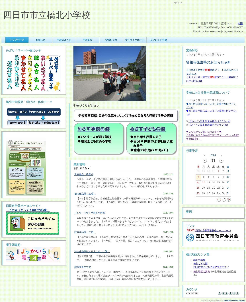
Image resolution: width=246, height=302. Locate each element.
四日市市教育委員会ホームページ (213, 230)
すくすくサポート (134, 40)
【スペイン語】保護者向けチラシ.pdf (208, 124)
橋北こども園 (200, 263)
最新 (81, 168)
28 (198, 172)
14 (213, 183)
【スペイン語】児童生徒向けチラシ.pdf (209, 121)
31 (213, 172)
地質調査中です (82, 267)
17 (228, 183)
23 (223, 188)
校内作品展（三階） (85, 193)
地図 (240, 23)
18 (198, 188)
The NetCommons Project (234, 301)
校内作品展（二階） (85, 232)
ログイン (177, 2)
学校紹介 (87, 40)
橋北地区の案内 (201, 271)
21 (213, 188)
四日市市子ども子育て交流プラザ (211, 267)
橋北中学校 (199, 260)
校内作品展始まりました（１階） (92, 251)
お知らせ (40, 40)
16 (223, 183)
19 (203, 188)
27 (208, 194)
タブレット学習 (158, 40)
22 (218, 188)
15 (218, 183)
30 (208, 172)
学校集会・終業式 (83, 174)
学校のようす (64, 40)
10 (228, 177)
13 (208, 183)
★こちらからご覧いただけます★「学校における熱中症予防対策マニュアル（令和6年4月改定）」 (212, 135)
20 (208, 188)
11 (198, 183)
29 (203, 172)
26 (203, 194)
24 (228, 188)
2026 (213, 155)
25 (198, 194)
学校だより (111, 40)
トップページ (17, 40)
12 (203, 183)
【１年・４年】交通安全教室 (89, 213)
